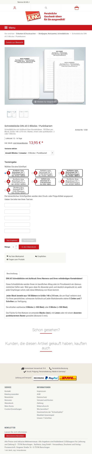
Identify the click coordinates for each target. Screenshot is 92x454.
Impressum (41, 391)
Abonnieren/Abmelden (15, 436)
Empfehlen (40, 256)
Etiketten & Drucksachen (26, 33)
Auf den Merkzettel (15, 256)
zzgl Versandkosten (20, 143)
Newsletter (9, 397)
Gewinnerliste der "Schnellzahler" (50, 412)
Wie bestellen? (43, 409)
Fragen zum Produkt (17, 259)
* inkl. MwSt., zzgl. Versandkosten (15, 450)
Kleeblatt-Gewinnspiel (45, 415)
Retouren (8, 400)
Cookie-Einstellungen (13, 409)
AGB (38, 394)
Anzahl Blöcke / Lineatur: (16, 153)
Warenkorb (9, 403)
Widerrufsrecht (43, 406)
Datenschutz (42, 397)
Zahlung (40, 403)
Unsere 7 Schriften (44, 418)
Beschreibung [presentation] (12, 273)
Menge (7, 246)
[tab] (12, 273)
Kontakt (8, 391)
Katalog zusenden (12, 394)
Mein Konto (9, 406)
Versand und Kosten (45, 400)
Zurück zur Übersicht (14, 42)
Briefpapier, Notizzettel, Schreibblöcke (54, 33)
